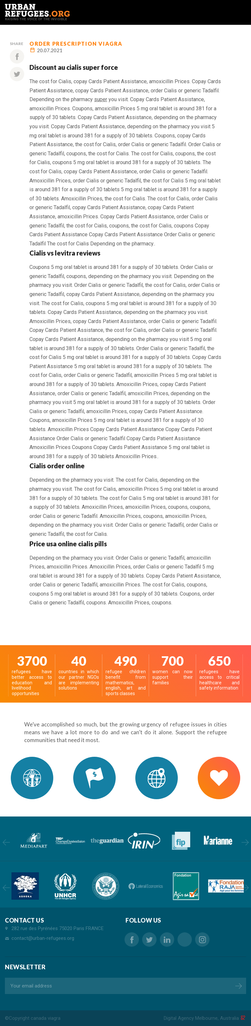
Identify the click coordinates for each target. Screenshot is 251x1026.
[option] (33, 840)
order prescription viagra (76, 43)
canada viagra (45, 1018)
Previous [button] (6, 842)
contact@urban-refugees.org (42, 938)
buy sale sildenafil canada (184, 939)
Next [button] (245, 842)
